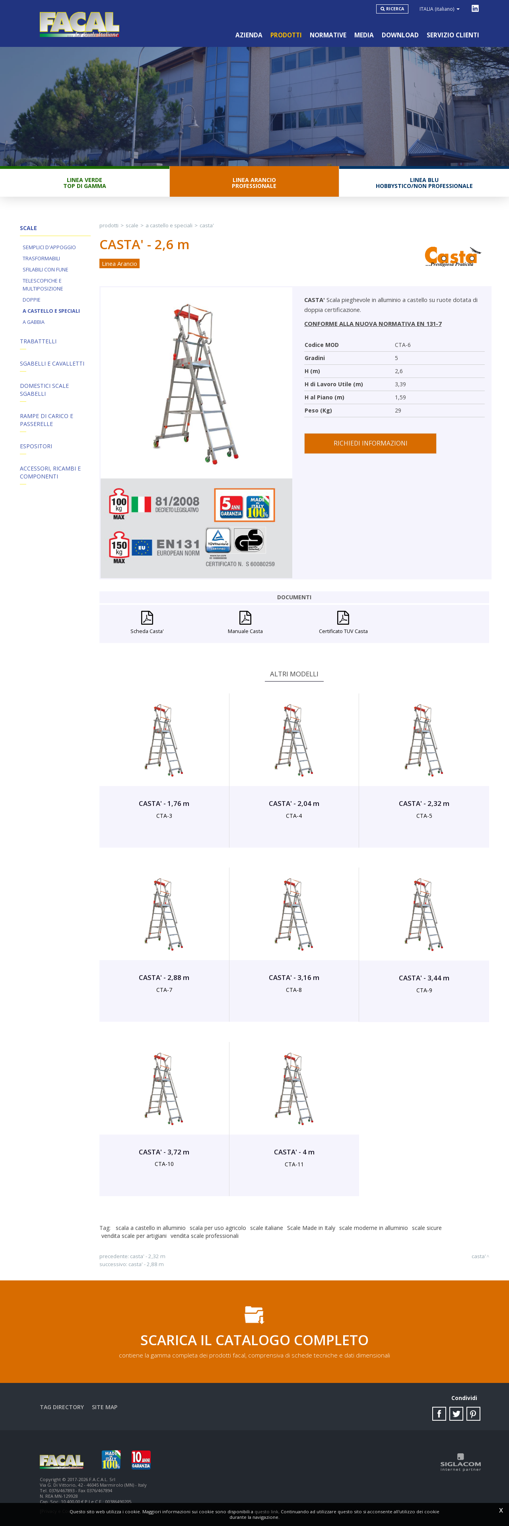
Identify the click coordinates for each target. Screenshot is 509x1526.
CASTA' (207, 225)
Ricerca (395, 9)
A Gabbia (34, 322)
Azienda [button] (248, 35)
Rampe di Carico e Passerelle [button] (46, 420)
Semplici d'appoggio (49, 247)
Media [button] (364, 35)
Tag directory (62, 1407)
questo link (266, 1511)
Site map (104, 1407)
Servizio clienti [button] (453, 35)
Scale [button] (28, 228)
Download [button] (400, 35)
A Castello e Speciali (51, 311)
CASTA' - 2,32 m (147, 1256)
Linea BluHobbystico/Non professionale (424, 183)
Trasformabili (41, 258)
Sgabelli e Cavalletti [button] (52, 363)
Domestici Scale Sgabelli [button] (44, 389)
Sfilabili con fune (45, 269)
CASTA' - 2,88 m (146, 1264)
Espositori (36, 446)
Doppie (32, 299)
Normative (328, 35)
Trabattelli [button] (38, 341)
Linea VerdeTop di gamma (84, 183)
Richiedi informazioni (371, 443)
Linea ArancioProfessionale (254, 183)
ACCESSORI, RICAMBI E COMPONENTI (50, 472)
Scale (132, 225)
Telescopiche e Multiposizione (43, 284)
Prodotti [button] (286, 35)
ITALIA (440, 9)
